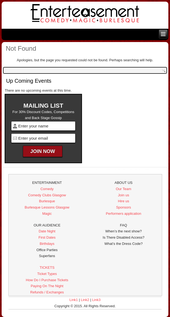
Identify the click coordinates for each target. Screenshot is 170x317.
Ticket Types (47, 274)
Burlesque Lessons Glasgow (47, 207)
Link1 (74, 300)
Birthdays (47, 244)
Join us (123, 195)
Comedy (46, 189)
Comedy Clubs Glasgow (47, 195)
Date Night (47, 231)
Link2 (85, 300)
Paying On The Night (47, 286)
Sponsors (123, 207)
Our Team (123, 189)
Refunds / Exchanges (47, 292)
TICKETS (47, 267)
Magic (47, 214)
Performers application (123, 214)
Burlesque (47, 201)
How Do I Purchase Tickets (47, 280)
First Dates (47, 237)
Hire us (123, 201)
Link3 (96, 300)
